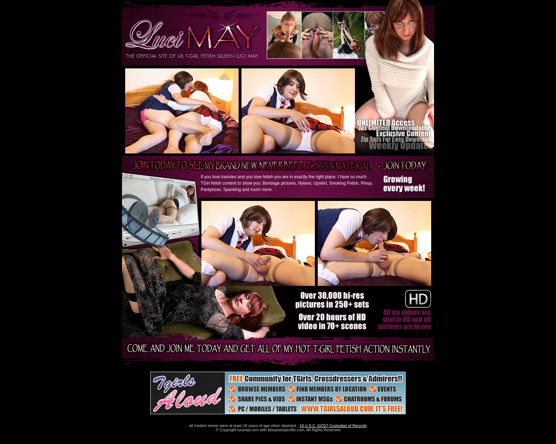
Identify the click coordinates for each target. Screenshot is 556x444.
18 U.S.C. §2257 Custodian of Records (333, 425)
